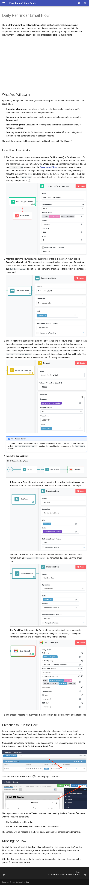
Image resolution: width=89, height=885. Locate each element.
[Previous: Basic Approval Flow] (4, 874)
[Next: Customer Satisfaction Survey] (66, 874)
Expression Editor (48, 167)
